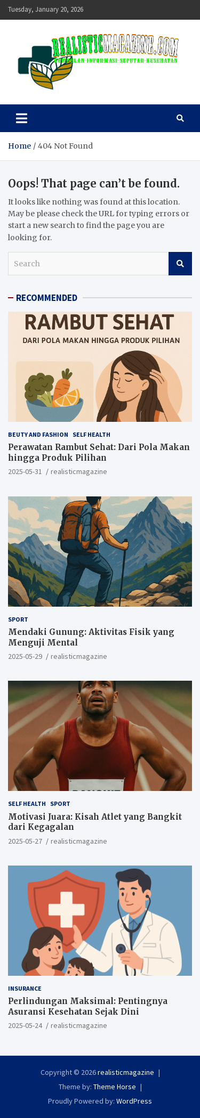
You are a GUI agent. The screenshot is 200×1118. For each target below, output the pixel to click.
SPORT (18, 619)
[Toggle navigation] (21, 118)
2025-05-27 (25, 841)
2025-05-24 (25, 1025)
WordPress (134, 1101)
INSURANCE (25, 988)
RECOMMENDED (46, 298)
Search (180, 263)
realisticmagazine (79, 471)
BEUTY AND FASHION (38, 434)
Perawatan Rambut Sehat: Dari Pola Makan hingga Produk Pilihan (99, 452)
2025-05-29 (25, 656)
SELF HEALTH (91, 434)
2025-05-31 (25, 471)
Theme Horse (114, 1086)
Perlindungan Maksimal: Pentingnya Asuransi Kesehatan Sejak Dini (87, 1006)
